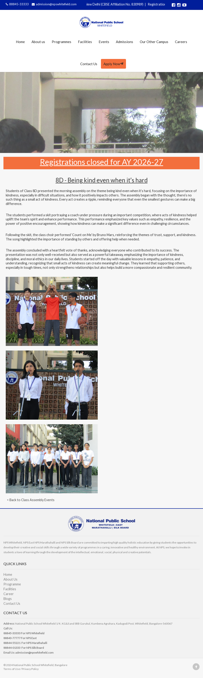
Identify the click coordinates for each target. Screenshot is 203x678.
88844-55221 (11, 643)
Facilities (85, 42)
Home (20, 42)
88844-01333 (11, 647)
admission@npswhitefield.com (54, 4)
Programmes (61, 42)
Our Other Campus (154, 42)
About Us (10, 579)
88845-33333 (17, 4)
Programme (12, 584)
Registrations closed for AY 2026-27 (101, 162)
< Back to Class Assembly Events (30, 500)
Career (8, 594)
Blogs (7, 599)
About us (38, 42)
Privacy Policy (30, 669)
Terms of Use (11, 669)
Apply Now (113, 64)
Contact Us (88, 64)
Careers (181, 42)
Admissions (124, 42)
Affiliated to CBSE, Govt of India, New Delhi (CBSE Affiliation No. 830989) (92, 4)
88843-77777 (11, 638)
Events (104, 42)
